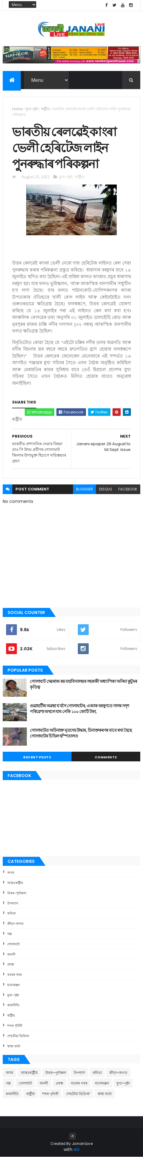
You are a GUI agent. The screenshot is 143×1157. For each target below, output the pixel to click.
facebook (127, 489)
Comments (106, 757)
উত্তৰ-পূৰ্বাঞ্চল (16, 893)
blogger (84, 489)
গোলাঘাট (13, 944)
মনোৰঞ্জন (13, 984)
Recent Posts (37, 757)
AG (77, 1149)
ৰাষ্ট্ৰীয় (11, 1015)
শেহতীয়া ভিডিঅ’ (18, 1035)
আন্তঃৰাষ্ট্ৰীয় (15, 882)
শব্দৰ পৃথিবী (14, 1025)
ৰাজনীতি (13, 1005)
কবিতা (11, 913)
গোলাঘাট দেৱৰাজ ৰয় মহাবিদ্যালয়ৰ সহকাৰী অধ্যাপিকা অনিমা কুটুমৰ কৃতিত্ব (83, 684)
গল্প (9, 933)
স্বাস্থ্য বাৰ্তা (13, 1046)
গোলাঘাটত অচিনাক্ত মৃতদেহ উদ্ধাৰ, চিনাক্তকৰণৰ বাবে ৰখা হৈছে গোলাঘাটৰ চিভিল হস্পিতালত (81, 733)
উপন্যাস (12, 903)
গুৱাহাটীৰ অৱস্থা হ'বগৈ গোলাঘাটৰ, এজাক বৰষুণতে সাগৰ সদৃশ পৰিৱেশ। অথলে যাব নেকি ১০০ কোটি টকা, (79, 709)
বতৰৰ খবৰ (14, 974)
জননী (11, 954)
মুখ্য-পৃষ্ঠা (32, 108)
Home (17, 108)
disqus (105, 489)
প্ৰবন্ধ (10, 964)
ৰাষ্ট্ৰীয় (45, 108)
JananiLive (82, 1143)
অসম (10, 872)
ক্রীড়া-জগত (15, 923)
